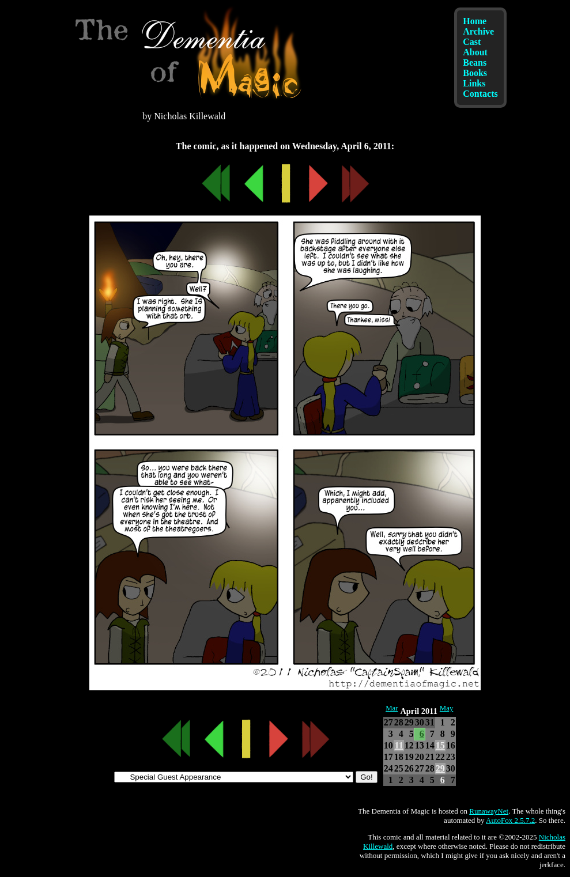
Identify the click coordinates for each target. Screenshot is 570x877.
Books (475, 73)
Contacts (480, 94)
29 (440, 768)
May (446, 708)
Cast (472, 42)
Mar (392, 708)
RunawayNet (488, 811)
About (475, 52)
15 (440, 745)
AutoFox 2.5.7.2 (510, 820)
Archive (478, 31)
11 (399, 745)
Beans (474, 62)
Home (474, 21)
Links (474, 83)
